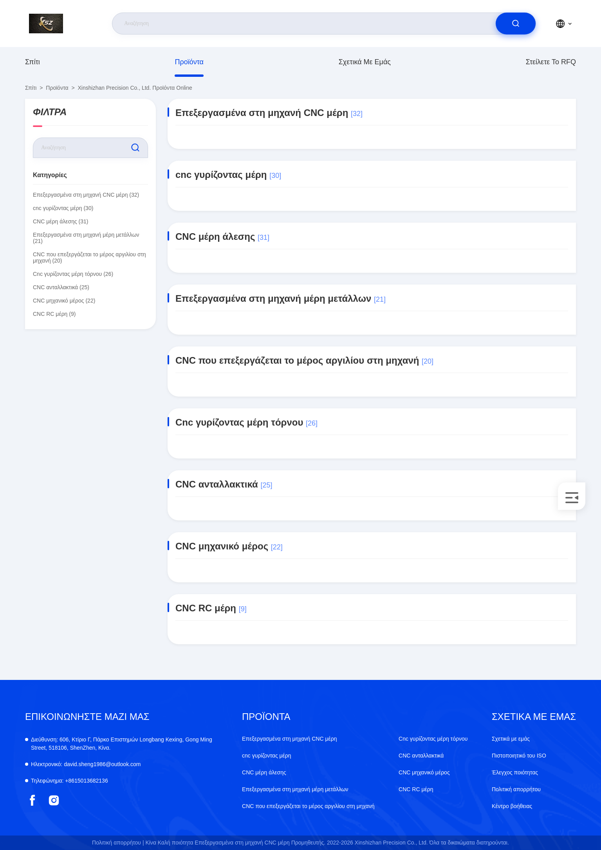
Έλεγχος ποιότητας (515, 772)
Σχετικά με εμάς (365, 62)
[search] (516, 23)
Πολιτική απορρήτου (516, 789)
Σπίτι (32, 62)
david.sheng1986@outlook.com (86, 764)
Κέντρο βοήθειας (512, 806)
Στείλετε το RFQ (551, 62)
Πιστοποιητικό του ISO (519, 755)
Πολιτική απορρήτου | (118, 842)
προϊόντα (189, 62)
